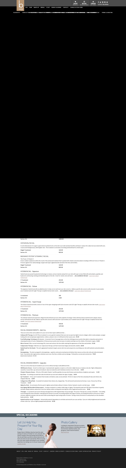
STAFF (58, 10)
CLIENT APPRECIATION (85, 451)
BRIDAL (53, 10)
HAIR (41, 10)
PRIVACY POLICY (96, 451)
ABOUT (32, 10)
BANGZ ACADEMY (67, 10)
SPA (37, 10)
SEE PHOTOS (65, 432)
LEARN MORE (21, 444)
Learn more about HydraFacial (82, 291)
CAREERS (52, 451)
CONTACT (76, 10)
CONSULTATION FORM (86, 10)
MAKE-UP (46, 10)
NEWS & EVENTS (59, 451)
